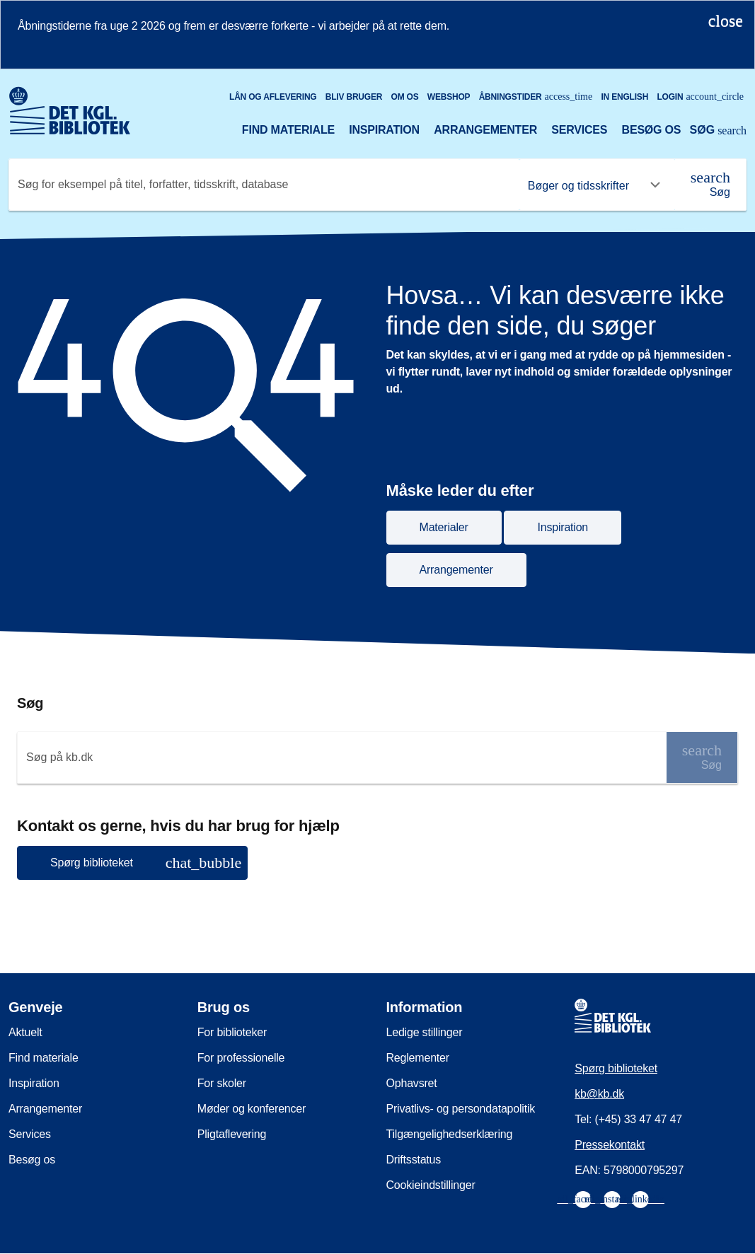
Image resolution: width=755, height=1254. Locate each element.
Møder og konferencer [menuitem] (251, 1109)
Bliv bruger (353, 97)
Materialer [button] (444, 527)
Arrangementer (485, 130)
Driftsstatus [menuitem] (414, 1160)
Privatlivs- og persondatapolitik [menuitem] (461, 1109)
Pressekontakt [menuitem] (610, 1145)
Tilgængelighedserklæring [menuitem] (449, 1134)
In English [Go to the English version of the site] (624, 97)
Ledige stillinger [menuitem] (424, 1032)
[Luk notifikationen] (725, 20)
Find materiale (288, 130)
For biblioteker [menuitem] (232, 1032)
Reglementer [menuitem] (417, 1058)
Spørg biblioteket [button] (145, 862)
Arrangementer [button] (456, 570)
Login (700, 96)
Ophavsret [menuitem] (411, 1083)
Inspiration (384, 130)
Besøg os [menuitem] (31, 1160)
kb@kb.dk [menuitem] (599, 1094)
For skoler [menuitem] (221, 1083)
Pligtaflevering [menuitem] (232, 1134)
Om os (405, 97)
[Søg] (710, 184)
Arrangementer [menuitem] (45, 1109)
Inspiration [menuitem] (33, 1083)
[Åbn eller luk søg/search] (718, 131)
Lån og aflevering (273, 97)
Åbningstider (536, 96)
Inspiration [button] (562, 527)
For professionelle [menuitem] (241, 1058)
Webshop (449, 97)
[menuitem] (583, 1199)
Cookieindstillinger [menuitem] (431, 1185)
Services (579, 130)
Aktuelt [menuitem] (25, 1032)
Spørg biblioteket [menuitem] (616, 1068)
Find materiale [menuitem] (43, 1058)
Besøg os (651, 130)
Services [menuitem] (29, 1134)
